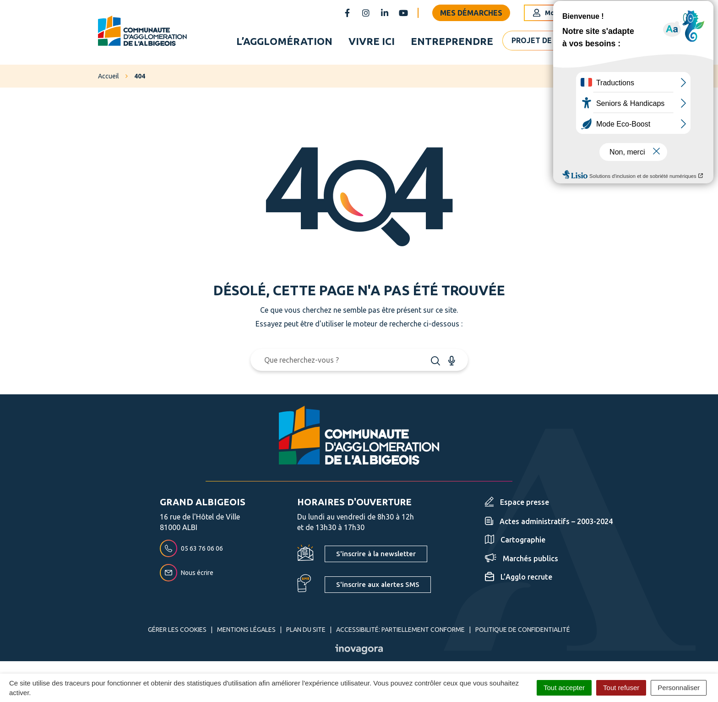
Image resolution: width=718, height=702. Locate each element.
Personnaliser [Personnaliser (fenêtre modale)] (679, 687)
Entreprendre (452, 43)
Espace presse (517, 506)
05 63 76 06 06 (191, 552)
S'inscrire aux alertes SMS (377, 587)
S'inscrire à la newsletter (376, 557)
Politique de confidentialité (522, 632)
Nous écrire (186, 576)
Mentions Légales (246, 632)
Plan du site (306, 632)
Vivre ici (371, 43)
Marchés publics (521, 562)
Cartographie (515, 543)
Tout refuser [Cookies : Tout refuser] (621, 687)
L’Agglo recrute (518, 580)
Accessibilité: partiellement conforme (400, 632)
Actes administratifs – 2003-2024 (549, 525)
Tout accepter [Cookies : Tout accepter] (564, 687)
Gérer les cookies (177, 632)
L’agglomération (284, 43)
